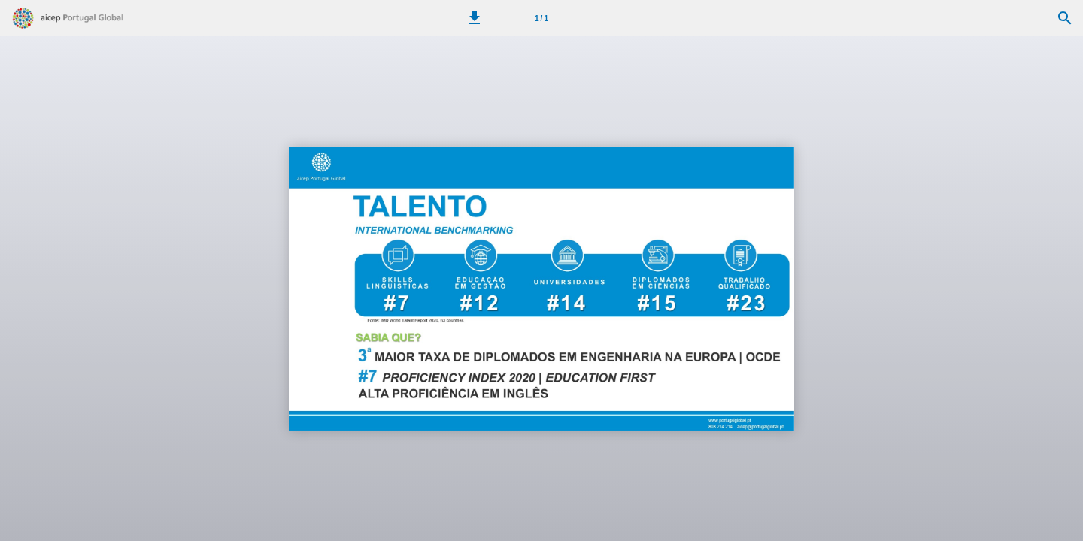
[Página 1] (541, 18)
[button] (475, 18)
